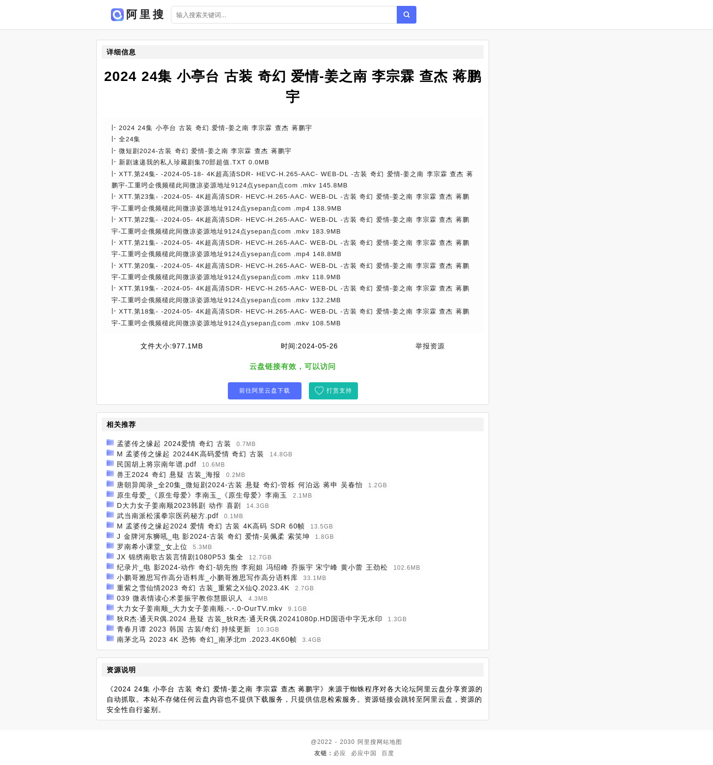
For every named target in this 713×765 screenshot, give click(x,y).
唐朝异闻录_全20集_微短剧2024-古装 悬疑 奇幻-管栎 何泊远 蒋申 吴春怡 (240, 485)
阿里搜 (367, 742)
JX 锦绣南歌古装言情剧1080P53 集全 (180, 557)
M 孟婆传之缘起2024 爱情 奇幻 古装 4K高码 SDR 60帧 (211, 526)
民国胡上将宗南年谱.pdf (156, 464)
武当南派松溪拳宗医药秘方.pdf (168, 516)
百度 (388, 753)
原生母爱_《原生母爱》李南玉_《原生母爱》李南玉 (202, 495)
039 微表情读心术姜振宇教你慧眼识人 (180, 598)
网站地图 (389, 742)
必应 (339, 753)
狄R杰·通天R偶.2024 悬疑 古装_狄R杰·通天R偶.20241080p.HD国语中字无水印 (250, 619)
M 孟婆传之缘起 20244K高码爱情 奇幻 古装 (191, 454)
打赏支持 (339, 390)
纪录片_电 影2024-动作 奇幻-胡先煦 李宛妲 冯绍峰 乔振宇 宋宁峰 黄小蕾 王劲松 (252, 567)
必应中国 (364, 753)
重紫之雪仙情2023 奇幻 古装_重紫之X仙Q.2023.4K (203, 588)
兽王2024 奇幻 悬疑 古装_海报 (169, 474)
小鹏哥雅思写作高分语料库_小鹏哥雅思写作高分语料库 (207, 577)
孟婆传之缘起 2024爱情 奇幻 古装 (174, 444)
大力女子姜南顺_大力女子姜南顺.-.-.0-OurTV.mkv (200, 608)
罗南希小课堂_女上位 (152, 547)
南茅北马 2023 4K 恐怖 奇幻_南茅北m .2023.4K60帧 (207, 639)
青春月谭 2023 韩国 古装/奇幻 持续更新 (184, 629)
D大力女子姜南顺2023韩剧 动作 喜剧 (179, 505)
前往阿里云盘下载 (264, 390)
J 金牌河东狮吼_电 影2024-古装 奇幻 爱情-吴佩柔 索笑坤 (213, 536)
